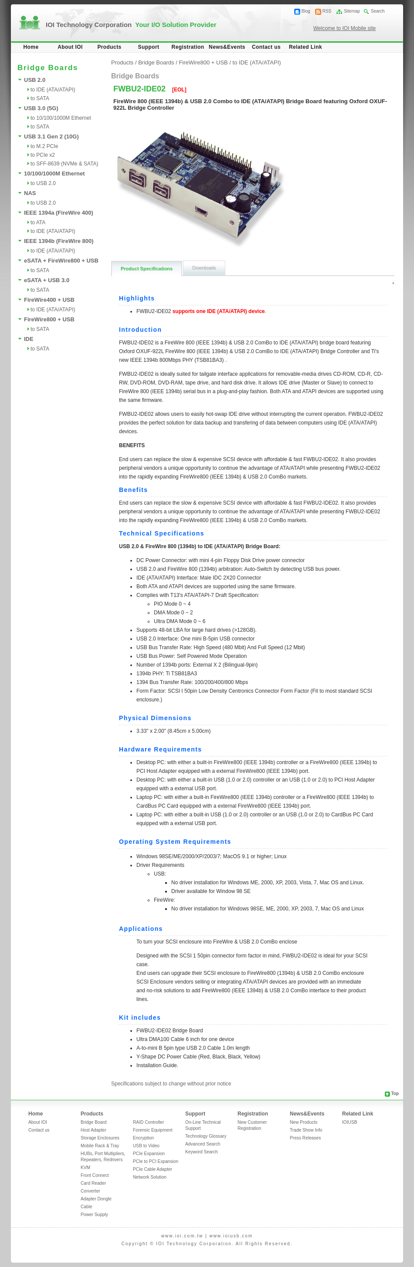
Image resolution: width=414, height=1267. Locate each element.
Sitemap (352, 11)
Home (31, 47)
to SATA (40, 98)
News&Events (227, 47)
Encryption (143, 1138)
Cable (86, 1206)
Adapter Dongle (96, 1198)
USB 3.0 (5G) (41, 108)
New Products (303, 1122)
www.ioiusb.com (231, 1235)
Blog (306, 11)
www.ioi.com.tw (182, 1235)
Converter (90, 1191)
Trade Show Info (306, 1130)
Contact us (266, 47)
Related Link (305, 47)
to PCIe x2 (43, 155)
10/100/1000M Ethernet (54, 173)
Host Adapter (93, 1130)
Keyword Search (201, 1151)
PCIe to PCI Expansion (155, 1161)
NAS (30, 193)
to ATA (38, 222)
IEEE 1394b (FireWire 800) (59, 241)
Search (378, 11)
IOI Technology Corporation (131, 24)
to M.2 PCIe (44, 146)
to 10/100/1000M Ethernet (61, 118)
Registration (188, 47)
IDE (29, 339)
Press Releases (305, 1138)
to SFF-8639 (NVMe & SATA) (64, 164)
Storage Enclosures (100, 1138)
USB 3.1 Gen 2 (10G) (51, 136)
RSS (327, 11)
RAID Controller (148, 1122)
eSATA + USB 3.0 (46, 280)
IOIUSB (349, 1122)
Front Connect (95, 1175)
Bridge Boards (156, 62)
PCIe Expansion (149, 1153)
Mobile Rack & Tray (100, 1145)
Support (148, 47)
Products (109, 47)
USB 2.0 (34, 80)
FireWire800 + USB (49, 319)
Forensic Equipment (153, 1130)
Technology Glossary (206, 1136)
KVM (85, 1167)
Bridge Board (93, 1122)
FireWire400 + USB (49, 300)
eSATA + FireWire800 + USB (61, 260)
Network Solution (149, 1177)
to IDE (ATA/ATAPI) (53, 90)
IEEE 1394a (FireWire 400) (58, 212)
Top (395, 1093)
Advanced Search (202, 1144)
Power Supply (94, 1214)
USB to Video (146, 1145)
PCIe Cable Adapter (152, 1169)
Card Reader (93, 1183)
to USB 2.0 (43, 183)
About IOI (70, 47)
